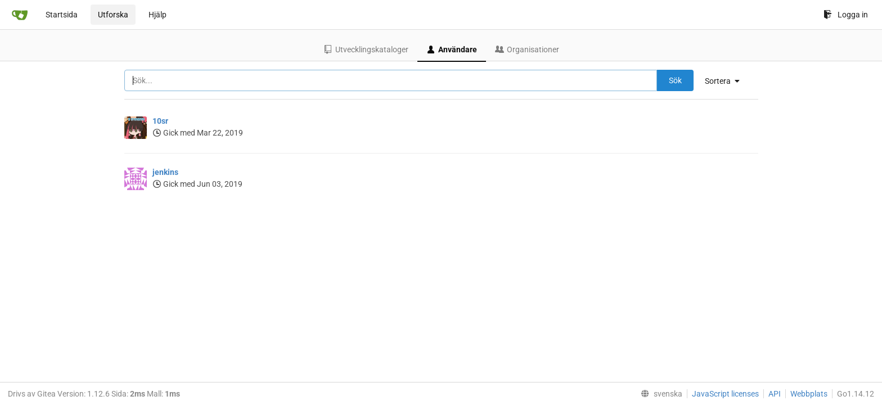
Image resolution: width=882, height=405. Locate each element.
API (774, 393)
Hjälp (157, 14)
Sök (675, 80)
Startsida (62, 14)
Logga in (845, 14)
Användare (451, 49)
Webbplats (808, 393)
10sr (160, 120)
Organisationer (527, 49)
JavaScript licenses (725, 393)
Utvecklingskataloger (365, 49)
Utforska (113, 14)
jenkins (165, 172)
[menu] (726, 81)
